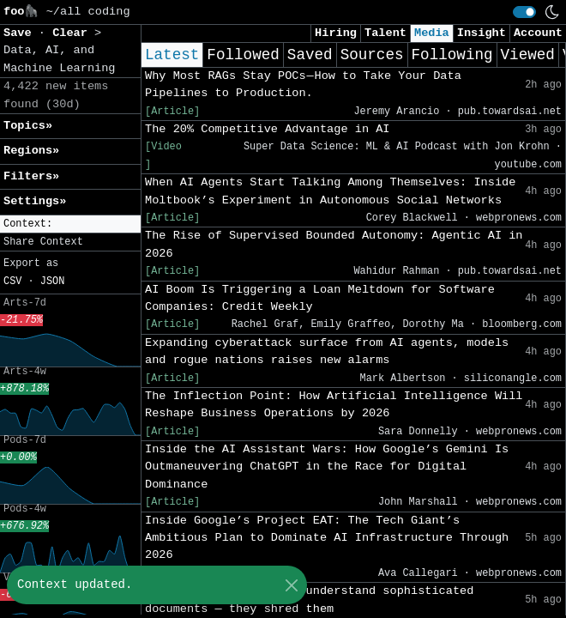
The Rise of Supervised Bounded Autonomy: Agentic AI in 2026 (334, 244)
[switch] (524, 12)
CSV (12, 282)
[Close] (291, 585)
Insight (481, 33)
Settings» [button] (34, 201)
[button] (70, 224)
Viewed (528, 55)
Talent (385, 33)
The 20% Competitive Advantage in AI (267, 129)
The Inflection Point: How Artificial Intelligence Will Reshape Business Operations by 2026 (334, 405)
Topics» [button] (27, 125)
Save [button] (21, 33)
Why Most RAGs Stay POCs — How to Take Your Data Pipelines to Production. (303, 85)
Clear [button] (73, 33)
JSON (52, 282)
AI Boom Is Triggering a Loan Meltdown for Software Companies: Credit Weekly (320, 298)
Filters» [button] (31, 176)
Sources (372, 55)
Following (452, 55)
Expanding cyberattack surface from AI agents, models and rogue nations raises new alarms (327, 351)
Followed (243, 55)
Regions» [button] (31, 150)
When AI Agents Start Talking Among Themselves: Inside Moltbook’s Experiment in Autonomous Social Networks (330, 191)
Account (538, 33)
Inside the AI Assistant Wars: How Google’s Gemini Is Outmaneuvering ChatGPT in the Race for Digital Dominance (327, 467)
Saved (310, 55)
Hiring (336, 33)
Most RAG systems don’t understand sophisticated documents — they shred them (309, 600)
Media (431, 33)
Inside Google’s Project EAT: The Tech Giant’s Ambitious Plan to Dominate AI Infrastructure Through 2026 (327, 538)
